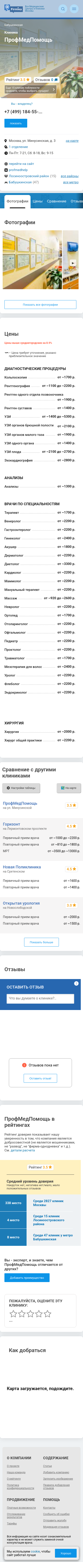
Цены (37, 201)
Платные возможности (21, 1507)
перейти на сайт (21, 164)
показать (16, 123)
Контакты (49, 1507)
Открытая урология (21, 903)
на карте (72, 141)
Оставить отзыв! (40, 1078)
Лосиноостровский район (29, 176)
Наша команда (16, 1472)
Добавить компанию (56, 1472)
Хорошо (65, 1553)
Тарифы (12, 1523)
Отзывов (44, 80)
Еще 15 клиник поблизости (30, 89)
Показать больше (41, 942)
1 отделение (18, 147)
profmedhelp (18, 170)
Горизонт (11, 824)
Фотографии (17, 201)
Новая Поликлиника (22, 867)
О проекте (13, 1466)
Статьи (47, 1466)
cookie (35, 1551)
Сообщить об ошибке (56, 1514)
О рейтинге (14, 1478)
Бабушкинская (20, 182)
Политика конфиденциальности (20, 1487)
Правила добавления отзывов (56, 1487)
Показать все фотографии (40, 304)
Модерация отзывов (56, 1526)
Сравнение (56, 201)
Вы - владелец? (22, 103)
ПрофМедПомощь (20, 803)
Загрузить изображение (58, 1478)
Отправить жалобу (54, 1520)
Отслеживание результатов (16, 1516)
